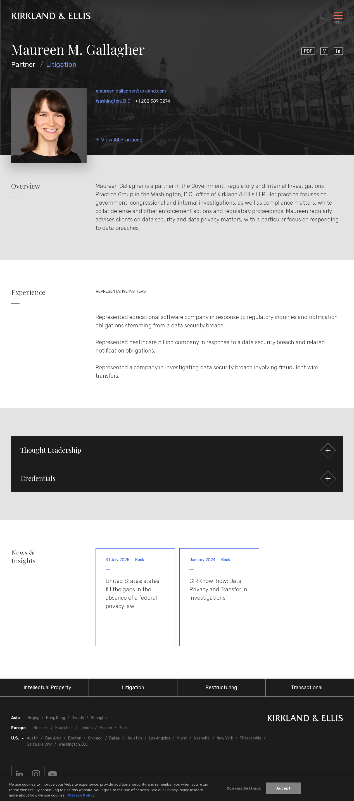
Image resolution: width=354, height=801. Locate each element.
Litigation (61, 64)
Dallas (114, 738)
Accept (283, 788)
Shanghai (99, 717)
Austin (33, 738)
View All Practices (121, 140)
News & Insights (23, 556)
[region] (177, 788)
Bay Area (53, 738)
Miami (182, 738)
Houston (134, 738)
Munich (105, 728)
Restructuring (221, 687)
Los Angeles (159, 738)
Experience (28, 292)
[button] (177, 450)
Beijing (33, 717)
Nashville (202, 738)
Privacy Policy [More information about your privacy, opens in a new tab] (81, 795)
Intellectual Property (47, 687)
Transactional (306, 687)
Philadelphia (250, 738)
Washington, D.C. (114, 101)
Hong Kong (55, 717)
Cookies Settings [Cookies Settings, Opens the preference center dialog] (244, 788)
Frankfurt (64, 728)
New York (225, 738)
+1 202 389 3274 (152, 101)
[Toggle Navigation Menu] (338, 17)
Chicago (95, 738)
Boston (74, 738)
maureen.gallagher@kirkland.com (131, 91)
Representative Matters (121, 291)
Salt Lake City (39, 744)
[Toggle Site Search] (323, 17)
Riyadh (78, 717)
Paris (123, 728)
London (86, 728)
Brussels (41, 728)
